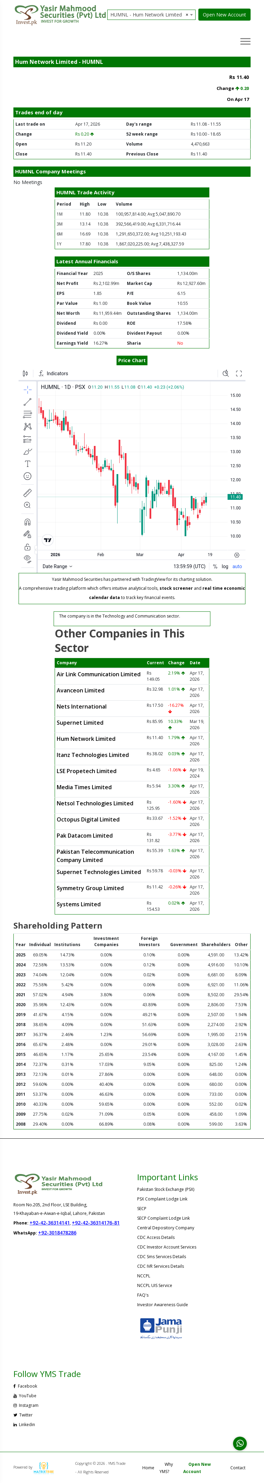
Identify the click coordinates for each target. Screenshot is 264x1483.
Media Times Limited (84, 787)
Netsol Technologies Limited (95, 803)
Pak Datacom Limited (85, 835)
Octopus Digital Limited (88, 819)
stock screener (176, 588)
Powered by (33, 1467)
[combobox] (151, 15)
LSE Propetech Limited (87, 771)
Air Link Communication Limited (99, 674)
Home (148, 1468)
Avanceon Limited (80, 690)
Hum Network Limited (86, 739)
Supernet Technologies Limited (99, 872)
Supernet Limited (80, 722)
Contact (237, 1468)
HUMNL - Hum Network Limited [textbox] (149, 15)
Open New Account (224, 14)
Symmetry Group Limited (90, 888)
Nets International (82, 706)
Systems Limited (79, 904)
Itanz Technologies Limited (93, 755)
